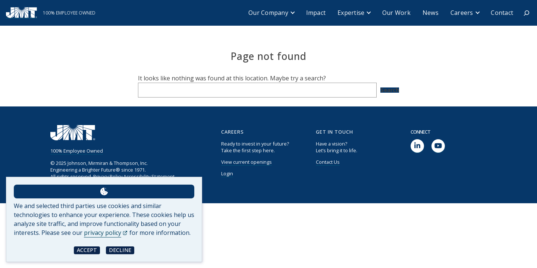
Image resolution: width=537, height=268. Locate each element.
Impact (316, 13)
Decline (120, 249)
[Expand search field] (526, 13)
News (431, 13)
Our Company (268, 13)
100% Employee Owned (76, 150)
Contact (502, 13)
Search (389, 90)
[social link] (417, 146)
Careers (461, 13)
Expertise (350, 13)
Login (227, 173)
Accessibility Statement (149, 176)
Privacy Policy (107, 176)
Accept (87, 249)
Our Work (396, 13)
